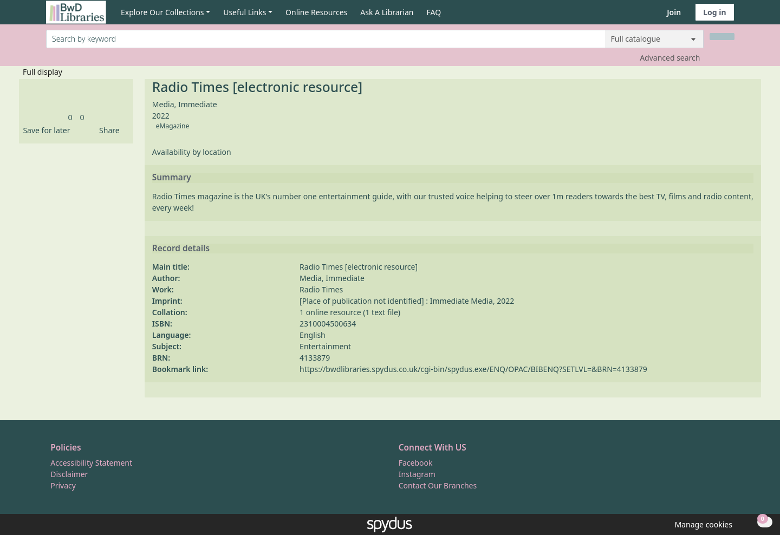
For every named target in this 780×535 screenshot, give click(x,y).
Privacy (63, 485)
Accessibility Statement (91, 463)
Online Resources (316, 12)
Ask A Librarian (386, 12)
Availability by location (191, 152)
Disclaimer (69, 474)
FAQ (434, 12)
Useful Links (244, 12)
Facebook (416, 463)
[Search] (722, 36)
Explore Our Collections (162, 12)
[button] (44, 130)
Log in (714, 12)
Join (674, 12)
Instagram (417, 474)
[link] (70, 117)
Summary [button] (171, 177)
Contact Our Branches (438, 485)
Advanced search (670, 58)
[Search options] (654, 39)
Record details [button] (181, 248)
